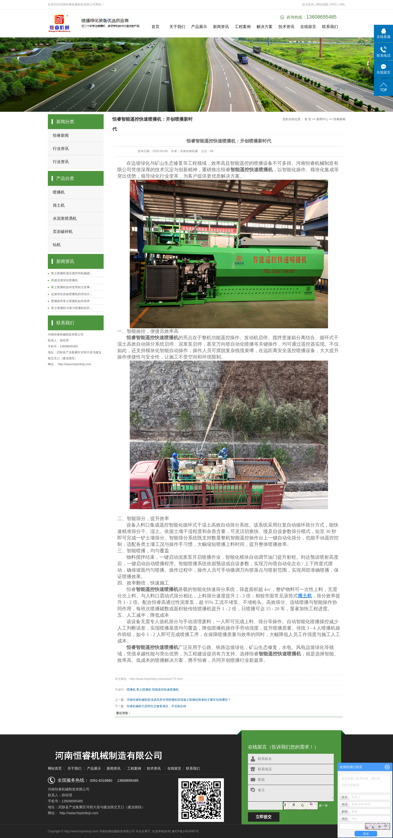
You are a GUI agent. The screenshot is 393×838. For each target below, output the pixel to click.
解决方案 (264, 27)
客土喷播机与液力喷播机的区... (71, 308)
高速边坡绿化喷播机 (64, 280)
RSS (334, 4)
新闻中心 (322, 119)
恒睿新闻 (61, 135)
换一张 (323, 805)
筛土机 (59, 205)
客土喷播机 (143, 689)
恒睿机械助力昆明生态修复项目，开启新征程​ (156, 706)
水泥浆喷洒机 (65, 218)
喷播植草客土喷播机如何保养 (70, 301)
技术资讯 (286, 27)
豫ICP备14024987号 (185, 831)
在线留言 (308, 27)
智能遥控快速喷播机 (165, 689)
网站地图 (322, 4)
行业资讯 (61, 148)
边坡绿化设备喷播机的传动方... (71, 294)
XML (342, 4)
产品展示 (199, 27)
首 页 (307, 119)
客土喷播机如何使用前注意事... (71, 287)
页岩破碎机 (63, 231)
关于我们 (177, 27)
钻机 (57, 245)
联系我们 (330, 27)
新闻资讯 (221, 27)
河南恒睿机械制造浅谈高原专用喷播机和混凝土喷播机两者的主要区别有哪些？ (179, 699)
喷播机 (59, 192)
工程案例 (243, 27)
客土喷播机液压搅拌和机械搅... (71, 273)
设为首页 (308, 4)
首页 (155, 27)
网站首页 (55, 768)
